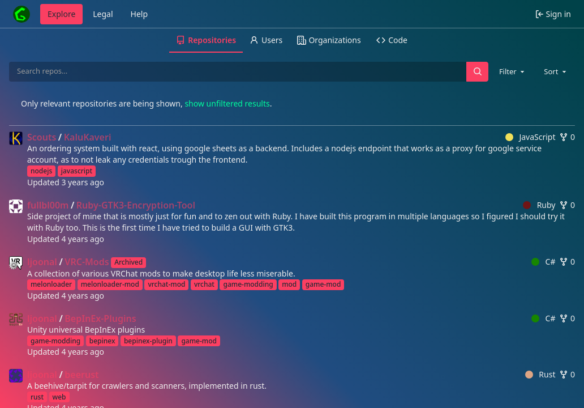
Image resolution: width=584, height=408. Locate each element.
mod (289, 284)
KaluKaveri (87, 137)
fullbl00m (47, 205)
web (59, 397)
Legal (103, 13)
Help (139, 13)
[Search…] (477, 72)
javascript (76, 171)
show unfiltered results (226, 103)
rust (37, 397)
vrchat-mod (166, 284)
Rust (540, 374)
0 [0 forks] (567, 136)
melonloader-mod (110, 284)
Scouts (41, 137)
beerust (81, 374)
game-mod (323, 284)
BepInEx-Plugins (100, 318)
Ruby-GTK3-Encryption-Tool (135, 205)
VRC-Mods (87, 261)
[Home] (21, 14)
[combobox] (512, 71)
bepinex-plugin (148, 341)
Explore (61, 13)
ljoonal (42, 261)
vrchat (204, 284)
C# (543, 261)
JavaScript (530, 136)
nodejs (41, 171)
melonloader (51, 284)
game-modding (248, 284)
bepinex (102, 341)
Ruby (539, 204)
